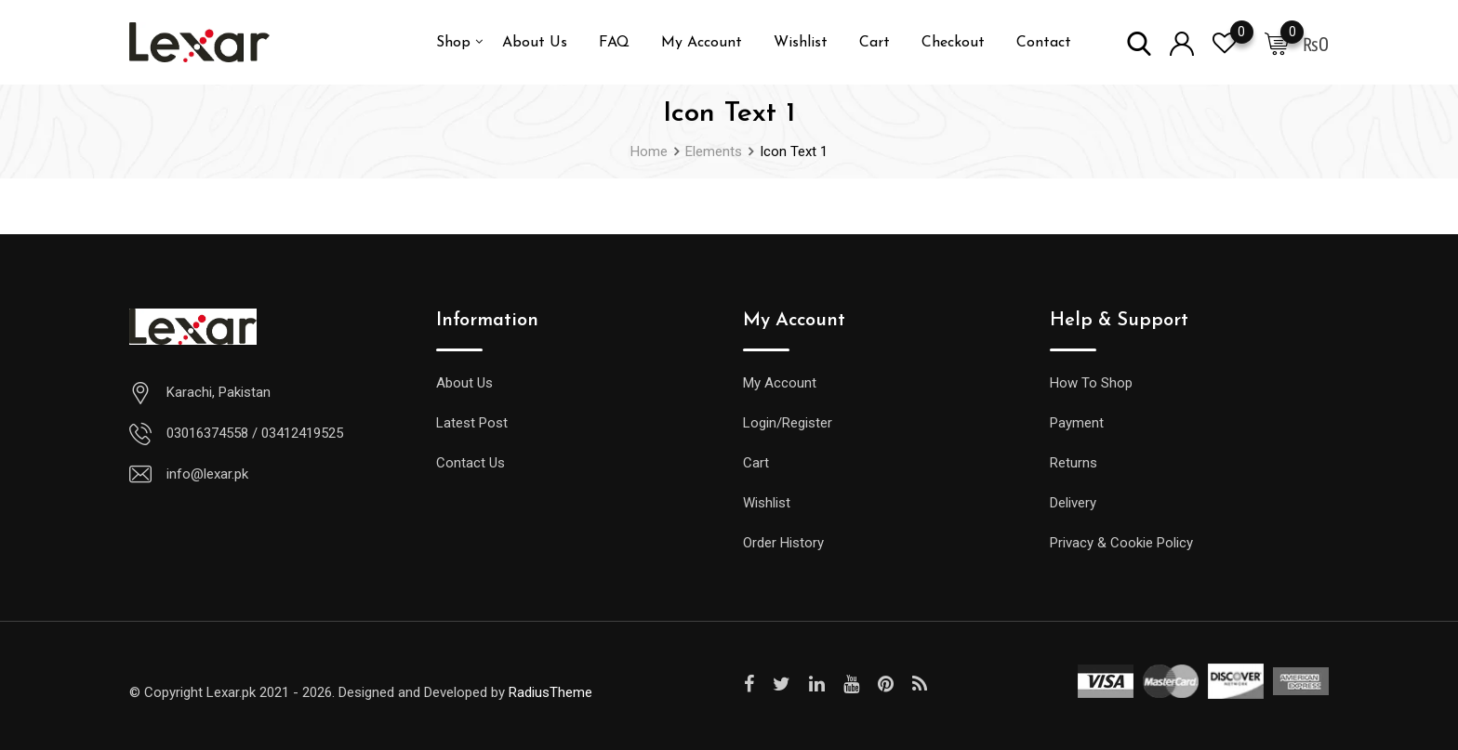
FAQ (614, 42)
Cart (874, 42)
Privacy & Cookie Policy (1121, 542)
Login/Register (787, 422)
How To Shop (1091, 383)
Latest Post (472, 422)
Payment (1077, 422)
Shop (453, 42)
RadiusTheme (550, 692)
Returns (1073, 462)
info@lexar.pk (207, 474)
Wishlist (801, 42)
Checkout (953, 42)
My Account (701, 42)
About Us (534, 42)
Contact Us (470, 462)
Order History (783, 542)
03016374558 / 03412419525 (254, 433)
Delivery (1073, 502)
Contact (1043, 42)
